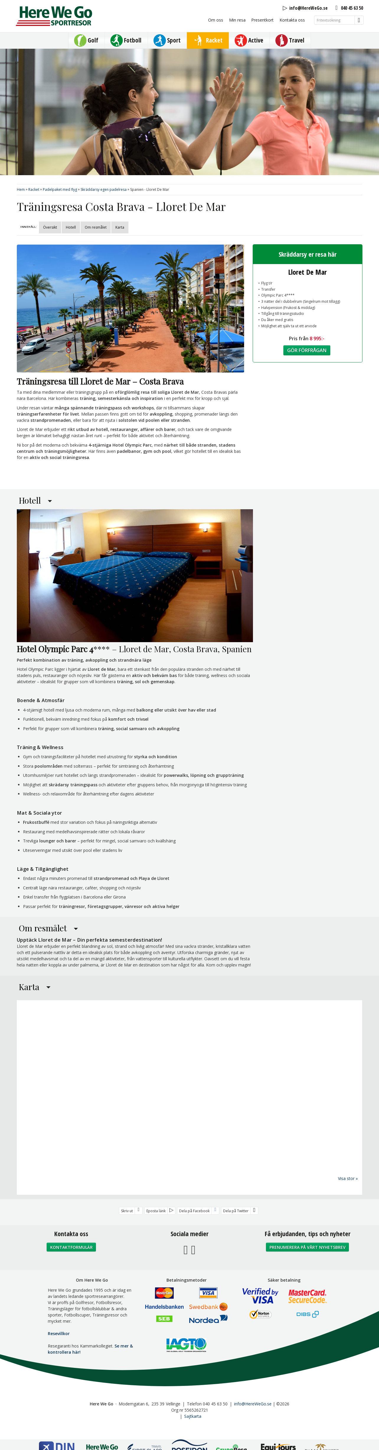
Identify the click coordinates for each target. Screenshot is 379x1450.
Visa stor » (348, 1178)
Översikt (50, 227)
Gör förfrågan (307, 350)
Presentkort (262, 20)
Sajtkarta (192, 1416)
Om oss (215, 20)
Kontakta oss (292, 20)
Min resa (237, 20)
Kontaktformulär (71, 1247)
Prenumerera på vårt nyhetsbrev (307, 1247)
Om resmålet (96, 227)
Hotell (71, 227)
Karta (119, 227)
